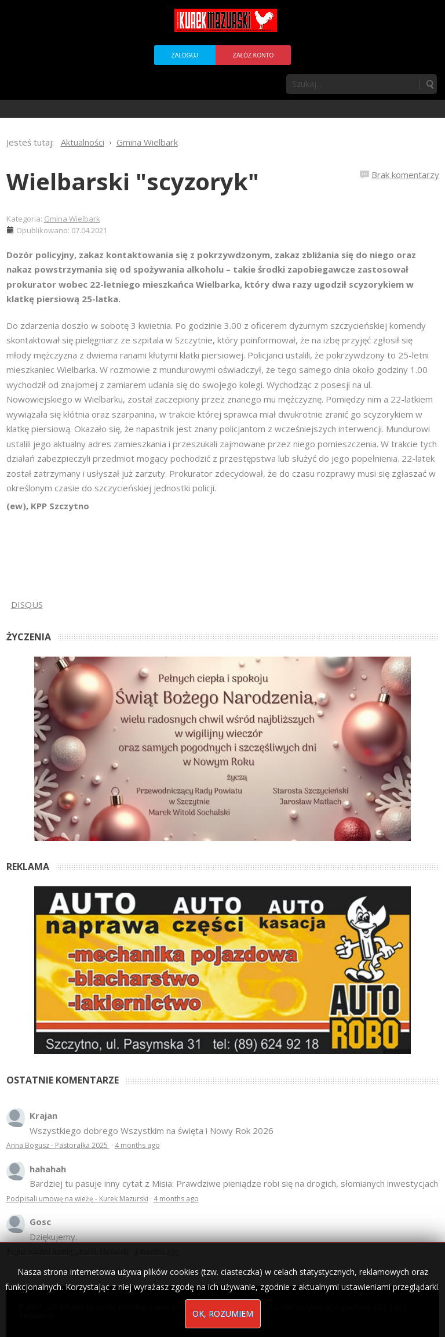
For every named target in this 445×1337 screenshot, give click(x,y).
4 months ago (137, 1145)
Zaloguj (185, 55)
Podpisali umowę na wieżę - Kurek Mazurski (77, 1199)
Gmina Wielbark (72, 218)
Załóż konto (253, 55)
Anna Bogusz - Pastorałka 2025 (58, 1145)
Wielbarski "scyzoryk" (132, 181)
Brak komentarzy (405, 174)
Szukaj (429, 84)
